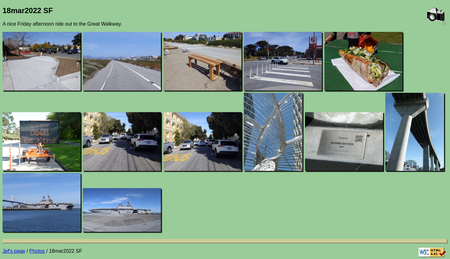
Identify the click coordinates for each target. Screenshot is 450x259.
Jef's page (13, 251)
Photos (37, 251)
